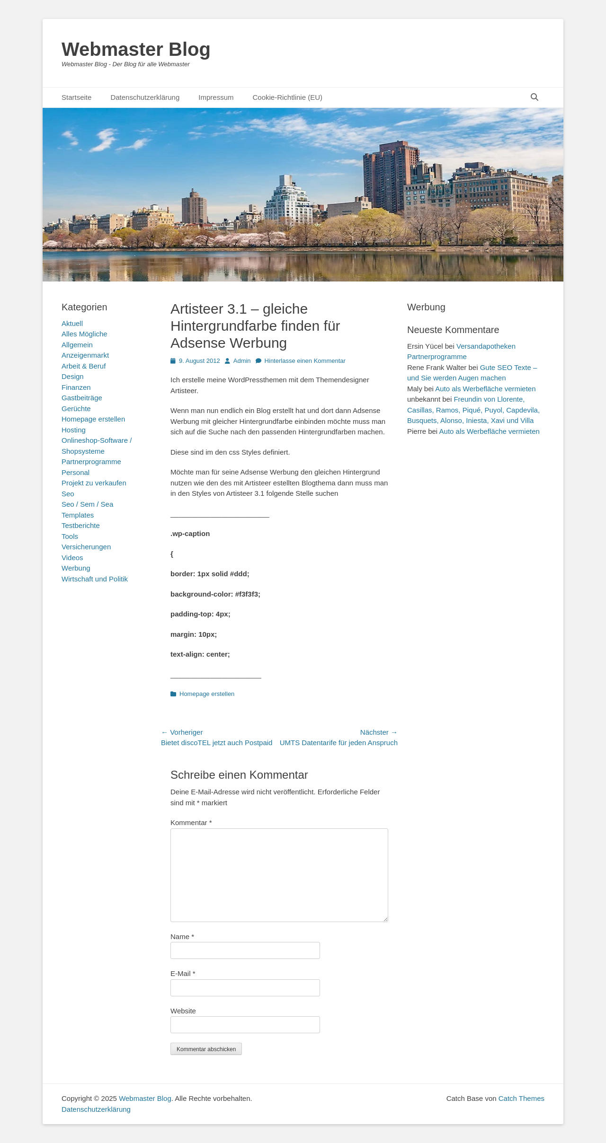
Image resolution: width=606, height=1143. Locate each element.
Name (182, 936)
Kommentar (191, 822)
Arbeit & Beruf (84, 366)
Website (183, 1011)
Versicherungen (86, 547)
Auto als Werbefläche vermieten (485, 389)
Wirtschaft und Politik (95, 579)
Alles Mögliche (84, 334)
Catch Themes (521, 1098)
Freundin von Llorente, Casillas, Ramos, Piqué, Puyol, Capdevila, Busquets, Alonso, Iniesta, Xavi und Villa (473, 409)
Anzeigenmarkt (85, 355)
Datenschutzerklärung (144, 97)
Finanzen (76, 387)
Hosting (74, 430)
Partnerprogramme (91, 461)
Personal (75, 472)
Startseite (76, 97)
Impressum (215, 97)
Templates (78, 515)
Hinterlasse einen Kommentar (305, 360)
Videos (72, 558)
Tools (70, 536)
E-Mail (183, 973)
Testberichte (81, 525)
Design (73, 376)
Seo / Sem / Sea (87, 504)
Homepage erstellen (206, 693)
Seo (68, 494)
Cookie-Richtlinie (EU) (287, 97)
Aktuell (72, 323)
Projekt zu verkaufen (94, 483)
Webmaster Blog (136, 49)
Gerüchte (76, 408)
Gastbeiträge (82, 398)
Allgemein (77, 345)
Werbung (76, 568)
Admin (242, 360)
